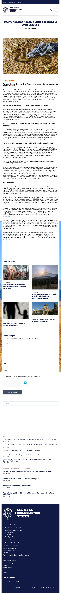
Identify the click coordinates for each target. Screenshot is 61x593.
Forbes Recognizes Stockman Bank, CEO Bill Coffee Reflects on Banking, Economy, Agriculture (27, 460)
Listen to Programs (9, 548)
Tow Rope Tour (10, 537)
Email (4, 363)
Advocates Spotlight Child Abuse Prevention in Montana (14, 324)
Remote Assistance (9, 570)
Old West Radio (10, 532)
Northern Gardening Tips (13, 530)
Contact (6, 565)
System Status (8, 567)
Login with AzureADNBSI (11, 582)
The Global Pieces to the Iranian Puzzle (17, 486)
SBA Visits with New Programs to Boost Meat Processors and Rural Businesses (14, 286)
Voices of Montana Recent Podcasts (16, 468)
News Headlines (10, 80)
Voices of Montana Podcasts (14, 543)
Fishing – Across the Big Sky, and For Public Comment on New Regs (27, 471)
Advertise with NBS (9, 550)
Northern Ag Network (10, 546)
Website (5, 370)
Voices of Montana (9, 540)
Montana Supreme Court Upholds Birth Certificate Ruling (43, 320)
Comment (6, 343)
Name (4, 356)
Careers (5, 553)
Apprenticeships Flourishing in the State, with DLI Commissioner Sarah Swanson (29, 493)
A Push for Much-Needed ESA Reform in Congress (21, 478)
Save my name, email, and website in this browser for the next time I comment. (23, 376)
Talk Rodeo (8, 535)
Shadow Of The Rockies (13, 528)
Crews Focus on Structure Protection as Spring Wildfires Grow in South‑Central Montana (44, 296)
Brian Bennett (33, 28)
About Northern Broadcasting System (16, 555)
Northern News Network (11, 525)
